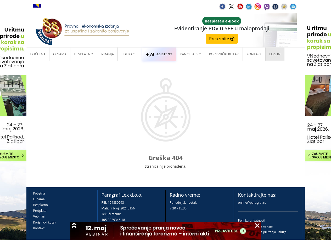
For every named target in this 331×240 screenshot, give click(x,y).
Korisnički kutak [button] (224, 54)
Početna (38, 54)
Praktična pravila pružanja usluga (262, 232)
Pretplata (40, 210)
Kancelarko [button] (190, 54)
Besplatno (83, 54)
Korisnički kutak (44, 222)
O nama (59, 54)
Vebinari (39, 216)
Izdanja (107, 54)
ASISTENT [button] (159, 54)
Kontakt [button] (254, 54)
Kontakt (38, 228)
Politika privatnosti (251, 220)
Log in (274, 54)
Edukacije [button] (129, 54)
